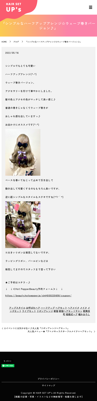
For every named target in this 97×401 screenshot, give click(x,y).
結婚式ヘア (72, 314)
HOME (4, 41)
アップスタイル (17, 307)
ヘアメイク (73, 307)
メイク (83, 307)
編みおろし (84, 314)
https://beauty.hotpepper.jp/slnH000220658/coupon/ (38, 295)
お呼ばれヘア (33, 307)
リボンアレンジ (45, 311)
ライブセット (29, 311)
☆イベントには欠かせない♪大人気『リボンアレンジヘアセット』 (36, 328)
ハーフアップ (48, 307)
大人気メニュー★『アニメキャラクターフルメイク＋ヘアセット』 (60, 331)
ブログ (16, 41)
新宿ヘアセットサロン (70, 311)
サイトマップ (48, 385)
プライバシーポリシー (48, 378)
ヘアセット (61, 307)
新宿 (56, 311)
